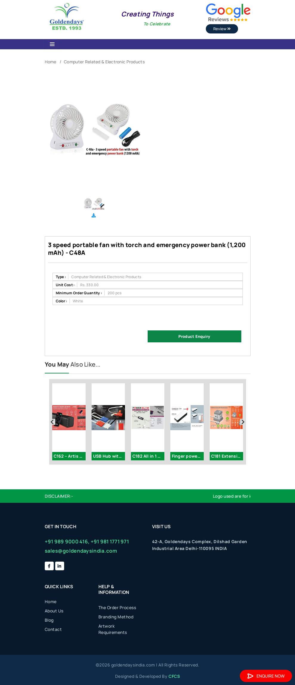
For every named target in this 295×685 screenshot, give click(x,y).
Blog (49, 620)
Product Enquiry (194, 336)
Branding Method (116, 617)
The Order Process (117, 607)
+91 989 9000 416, (67, 541)
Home (50, 62)
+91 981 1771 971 (110, 541)
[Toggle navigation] (52, 44)
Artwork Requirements (112, 629)
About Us (54, 611)
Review (222, 28)
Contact (53, 629)
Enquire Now (266, 676)
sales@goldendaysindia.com (81, 550)
